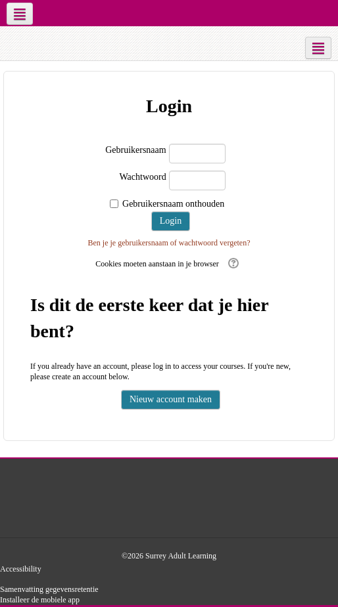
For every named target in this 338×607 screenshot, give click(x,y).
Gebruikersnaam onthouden (173, 204)
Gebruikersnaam (135, 150)
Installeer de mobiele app (40, 599)
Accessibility (20, 569)
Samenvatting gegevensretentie (49, 589)
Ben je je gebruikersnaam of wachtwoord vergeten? (168, 242)
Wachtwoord (142, 177)
